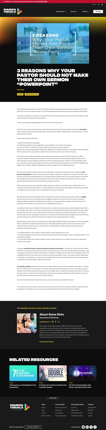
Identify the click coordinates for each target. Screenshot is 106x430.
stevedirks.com (44, 322)
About (43, 405)
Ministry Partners (46, 416)
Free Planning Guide (60, 416)
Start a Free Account (61, 408)
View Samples (59, 413)
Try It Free (74, 408)
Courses (90, 413)
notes (34, 308)
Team (42, 410)
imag (30, 308)
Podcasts (90, 410)
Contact (43, 413)
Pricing (98, 11)
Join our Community (33, 427)
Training (84, 11)
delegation (24, 308)
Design (20, 94)
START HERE (43, 1)
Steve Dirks (20, 90)
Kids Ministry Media (76, 413)
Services (73, 11)
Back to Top (53, 398)
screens (39, 308)
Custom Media (60, 405)
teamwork (53, 308)
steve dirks (45, 308)
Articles (90, 416)
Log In (94, 4)
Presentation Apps (32, 94)
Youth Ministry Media (77, 416)
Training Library (92, 408)
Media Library (60, 11)
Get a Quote (58, 410)
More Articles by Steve (46, 342)
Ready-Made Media (77, 405)
